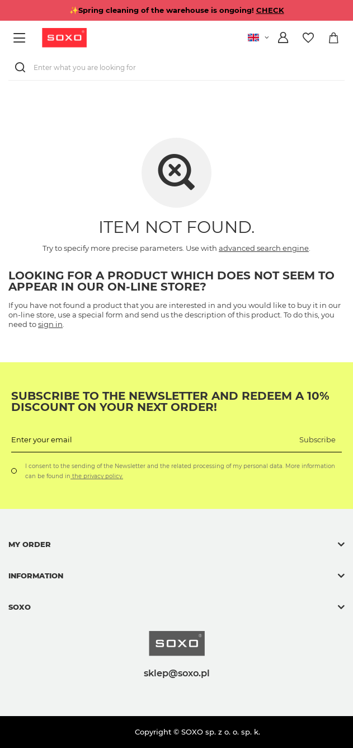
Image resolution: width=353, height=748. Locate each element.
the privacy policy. (96, 476)
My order (29, 544)
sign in (50, 324)
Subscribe (317, 439)
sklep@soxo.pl (177, 673)
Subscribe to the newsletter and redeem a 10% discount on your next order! (170, 401)
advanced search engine (264, 248)
